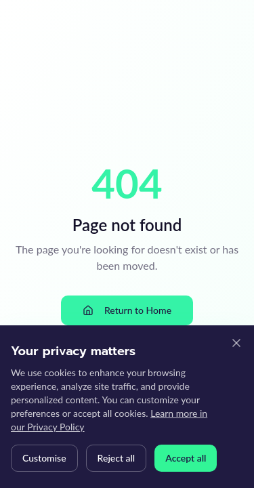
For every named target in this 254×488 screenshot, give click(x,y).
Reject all (116, 458)
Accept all (185, 458)
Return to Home (127, 310)
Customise (44, 458)
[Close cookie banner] (236, 343)
